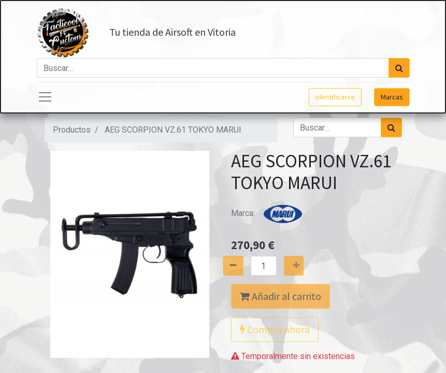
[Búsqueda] (399, 68)
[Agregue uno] (305, 266)
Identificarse (335, 97)
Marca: (270, 213)
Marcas (392, 97)
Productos (72, 130)
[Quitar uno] (221, 266)
